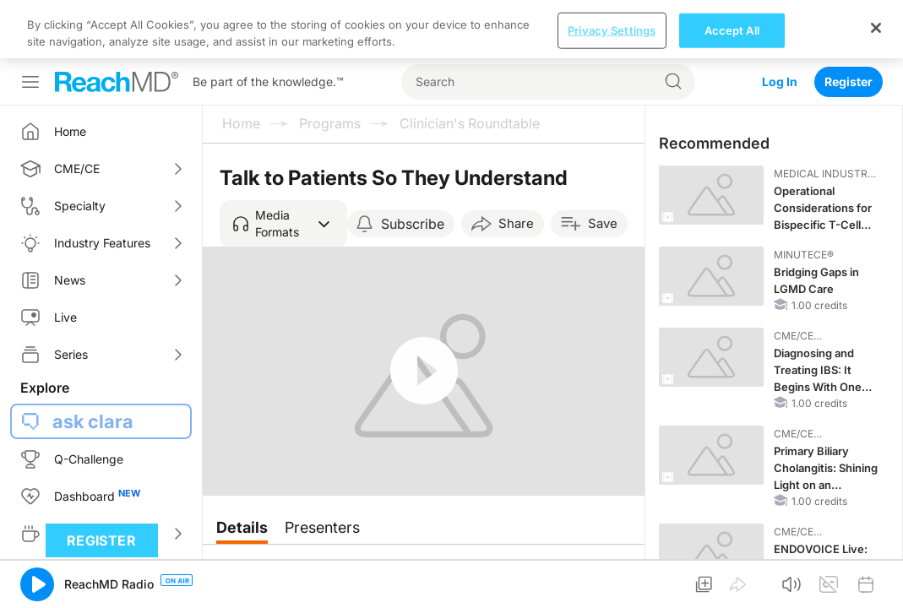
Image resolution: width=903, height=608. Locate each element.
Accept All (731, 580)
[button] (283, 165)
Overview (257, 515)
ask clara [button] (92, 363)
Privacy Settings (611, 580)
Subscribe (412, 165)
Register (848, 23)
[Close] (876, 577)
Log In (779, 23)
